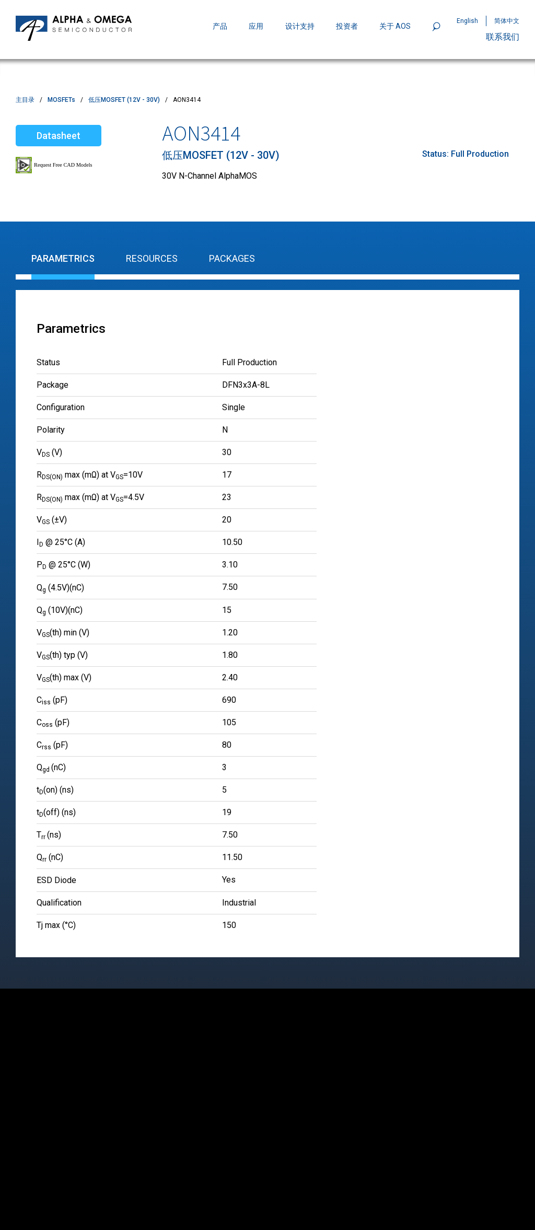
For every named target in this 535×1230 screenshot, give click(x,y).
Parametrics (63, 258)
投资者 (347, 26)
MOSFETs (61, 99)
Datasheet (58, 135)
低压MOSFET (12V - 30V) (124, 99)
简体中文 (506, 21)
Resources (152, 258)
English (467, 21)
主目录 (25, 99)
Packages (232, 258)
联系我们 (502, 37)
